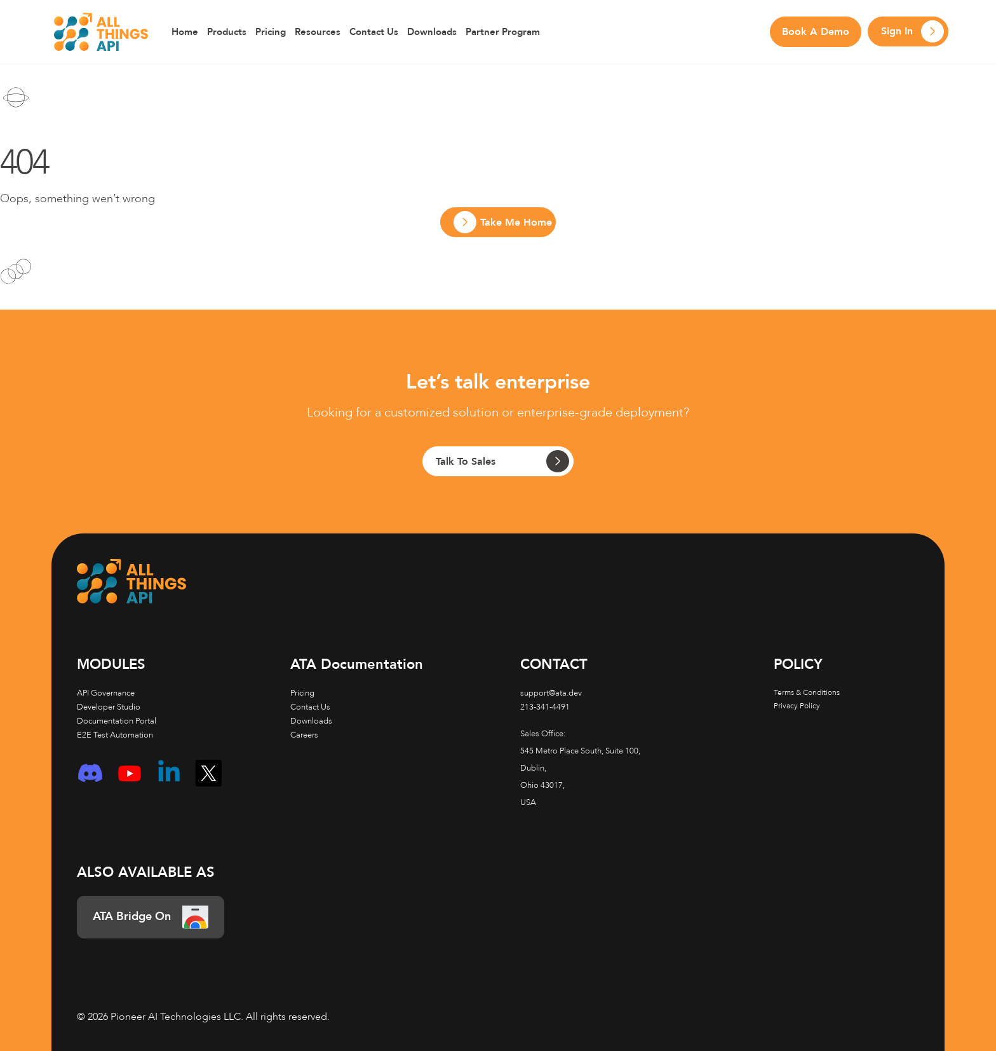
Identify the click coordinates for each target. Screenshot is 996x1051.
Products (226, 31)
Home (185, 31)
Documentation (356, 664)
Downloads (432, 31)
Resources (317, 31)
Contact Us (373, 31)
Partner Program (503, 31)
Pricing (270, 31)
